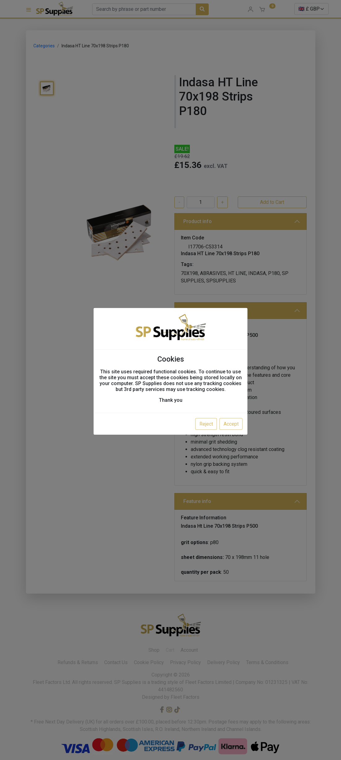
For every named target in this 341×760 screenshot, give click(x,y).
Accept (231, 424)
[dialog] (170, 380)
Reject (206, 424)
